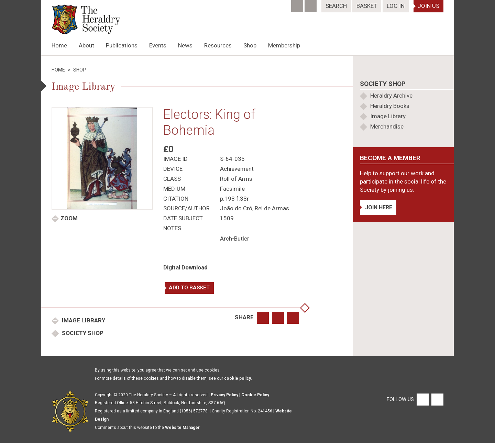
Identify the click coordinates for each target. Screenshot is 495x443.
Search (336, 5)
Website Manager (182, 427)
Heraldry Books (389, 105)
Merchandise (387, 126)
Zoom (69, 218)
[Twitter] (311, 3)
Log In (396, 5)
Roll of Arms (236, 178)
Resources (218, 45)
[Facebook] (298, 3)
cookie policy (237, 378)
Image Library (82, 320)
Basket (366, 5)
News (185, 45)
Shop (249, 45)
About (86, 45)
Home (59, 45)
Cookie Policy (255, 394)
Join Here (378, 207)
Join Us (428, 5)
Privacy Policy (224, 394)
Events (157, 45)
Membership (284, 45)
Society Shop (81, 333)
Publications (122, 45)
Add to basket (189, 288)
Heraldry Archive (391, 95)
